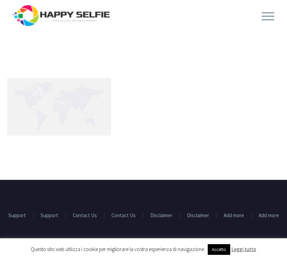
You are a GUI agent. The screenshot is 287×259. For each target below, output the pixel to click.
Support (17, 215)
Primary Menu (268, 16)
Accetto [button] (219, 249)
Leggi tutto (243, 249)
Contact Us (85, 215)
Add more (234, 215)
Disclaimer (161, 215)
